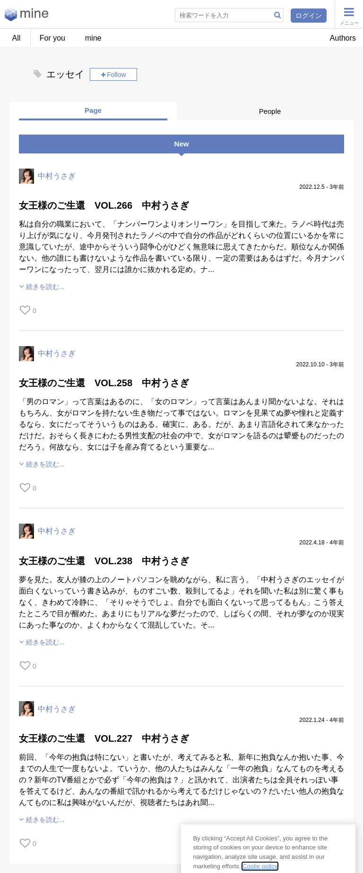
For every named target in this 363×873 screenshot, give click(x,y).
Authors (343, 38)
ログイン (308, 15)
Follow (116, 74)
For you (52, 38)
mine (93, 38)
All (16, 38)
